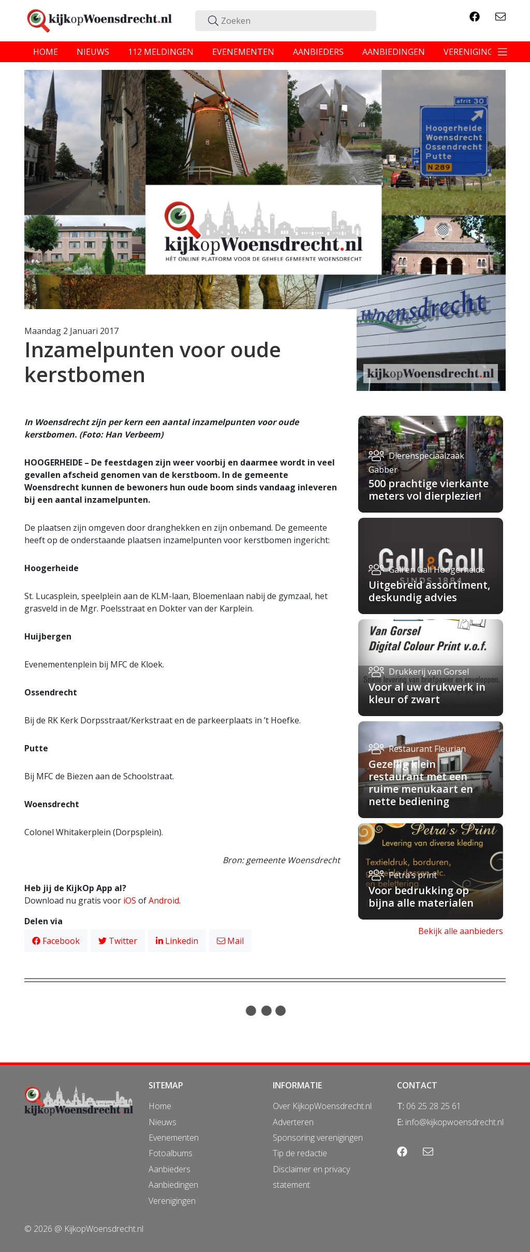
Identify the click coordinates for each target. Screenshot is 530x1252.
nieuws (93, 51)
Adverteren (293, 1122)
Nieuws (162, 1122)
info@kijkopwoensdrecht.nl (454, 1122)
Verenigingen (172, 1200)
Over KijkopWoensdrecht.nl (322, 1106)
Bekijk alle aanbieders (460, 931)
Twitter (117, 941)
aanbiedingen (393, 51)
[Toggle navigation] (502, 51)
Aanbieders (169, 1169)
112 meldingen (161, 51)
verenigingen (474, 51)
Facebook (56, 941)
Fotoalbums (171, 1153)
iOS (129, 900)
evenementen (243, 51)
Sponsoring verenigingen (318, 1137)
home (45, 51)
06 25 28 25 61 (433, 1106)
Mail (230, 941)
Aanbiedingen (173, 1184)
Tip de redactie (300, 1153)
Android (164, 900)
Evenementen (174, 1137)
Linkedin (177, 941)
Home (160, 1106)
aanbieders (318, 51)
